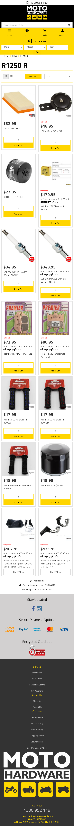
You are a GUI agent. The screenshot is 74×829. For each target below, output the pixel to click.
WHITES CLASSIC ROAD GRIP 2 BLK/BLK (17, 487)
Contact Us (37, 707)
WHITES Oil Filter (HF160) (51, 485)
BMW (14, 55)
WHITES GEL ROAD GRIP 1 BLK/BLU (15, 421)
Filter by (33, 76)
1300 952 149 (38, 2)
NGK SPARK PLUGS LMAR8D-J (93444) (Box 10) (53, 280)
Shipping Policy (37, 735)
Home (6, 55)
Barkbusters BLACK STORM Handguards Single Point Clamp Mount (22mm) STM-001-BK (17, 563)
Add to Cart (18, 145)
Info (56, 201)
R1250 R (24, 55)
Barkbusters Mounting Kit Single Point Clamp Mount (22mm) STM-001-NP (55, 563)
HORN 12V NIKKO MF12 (51, 131)
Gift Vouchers (37, 690)
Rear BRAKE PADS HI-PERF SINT (18, 353)
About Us (37, 700)
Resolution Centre (37, 684)
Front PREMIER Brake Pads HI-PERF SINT (54, 355)
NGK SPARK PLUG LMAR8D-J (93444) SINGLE (16, 274)
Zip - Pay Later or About (37, 747)
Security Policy (37, 741)
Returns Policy (37, 729)
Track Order (37, 678)
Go (37, 52)
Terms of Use (37, 717)
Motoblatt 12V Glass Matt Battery (52, 208)
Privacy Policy (37, 723)
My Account (37, 672)
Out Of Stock (18, 571)
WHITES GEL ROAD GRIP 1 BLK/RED (52, 421)
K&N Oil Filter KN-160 (13, 197)
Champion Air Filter (12, 128)
